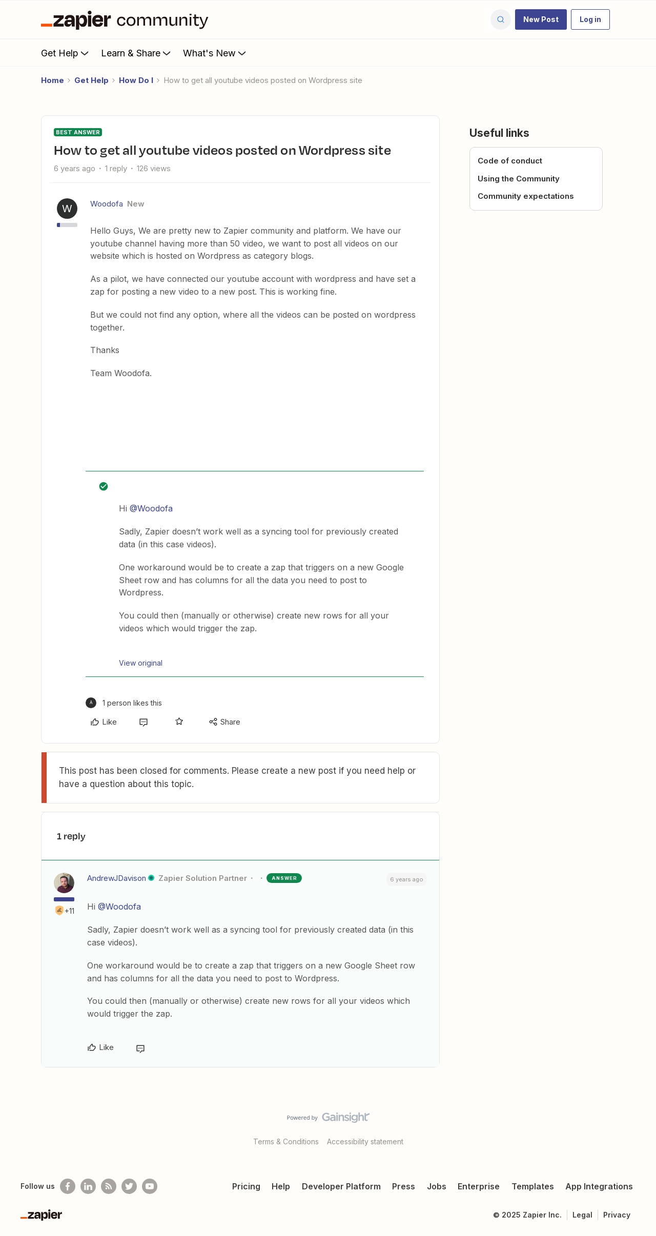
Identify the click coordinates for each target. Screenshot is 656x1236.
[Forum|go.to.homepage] (127, 19)
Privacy (616, 1214)
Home (52, 80)
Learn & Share (137, 53)
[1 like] (124, 702)
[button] (541, 19)
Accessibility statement (365, 1141)
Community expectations (526, 196)
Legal (582, 1214)
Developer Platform (341, 1186)
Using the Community (519, 178)
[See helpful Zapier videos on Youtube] (149, 1186)
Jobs (436, 1186)
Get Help (66, 53)
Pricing (246, 1186)
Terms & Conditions (286, 1141)
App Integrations (599, 1186)
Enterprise (479, 1186)
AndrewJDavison (116, 878)
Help (281, 1186)
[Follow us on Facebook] (67, 1186)
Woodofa (106, 204)
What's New (215, 53)
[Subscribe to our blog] (108, 1186)
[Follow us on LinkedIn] (88, 1186)
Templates (532, 1186)
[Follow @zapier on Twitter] (129, 1186)
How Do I (136, 80)
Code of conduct (510, 161)
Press (403, 1186)
